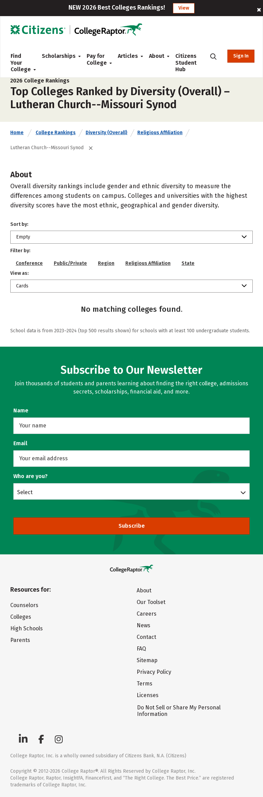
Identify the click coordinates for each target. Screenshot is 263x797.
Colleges (20, 617)
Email (20, 443)
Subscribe (131, 526)
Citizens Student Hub (186, 63)
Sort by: (19, 224)
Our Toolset (151, 602)
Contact (146, 637)
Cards (22, 286)
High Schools (26, 628)
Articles (128, 56)
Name (20, 410)
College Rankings (56, 133)
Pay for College (97, 59)
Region (106, 263)
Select (25, 492)
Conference (29, 263)
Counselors (24, 605)
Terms (144, 683)
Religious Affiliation (160, 133)
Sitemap (147, 660)
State (188, 263)
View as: (19, 273)
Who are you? (30, 476)
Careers (146, 613)
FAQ (141, 648)
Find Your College (21, 63)
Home (17, 133)
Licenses (148, 695)
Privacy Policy (154, 672)
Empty (23, 237)
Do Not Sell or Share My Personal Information (179, 710)
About (156, 56)
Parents (20, 640)
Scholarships (59, 56)
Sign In (241, 56)
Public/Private (70, 263)
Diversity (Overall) (106, 133)
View (183, 8)
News (143, 625)
